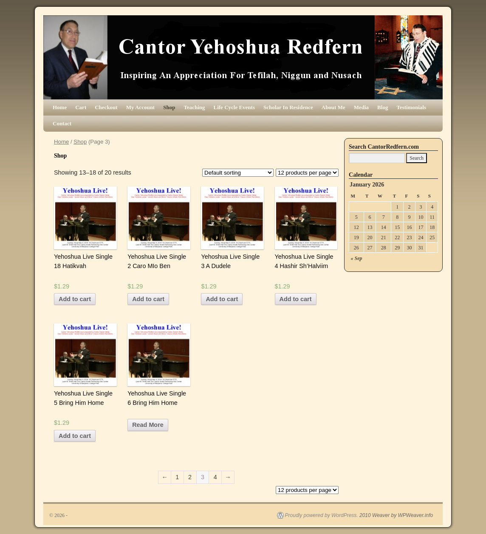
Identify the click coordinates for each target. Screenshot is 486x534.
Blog (382, 107)
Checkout (106, 107)
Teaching (194, 107)
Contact (62, 123)
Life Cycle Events (234, 107)
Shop (169, 107)
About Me (333, 107)
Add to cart (75, 299)
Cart (80, 107)
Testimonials (411, 107)
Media (361, 107)
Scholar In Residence (288, 107)
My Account (140, 107)
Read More (148, 424)
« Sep (356, 258)
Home (60, 107)
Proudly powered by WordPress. (321, 515)
